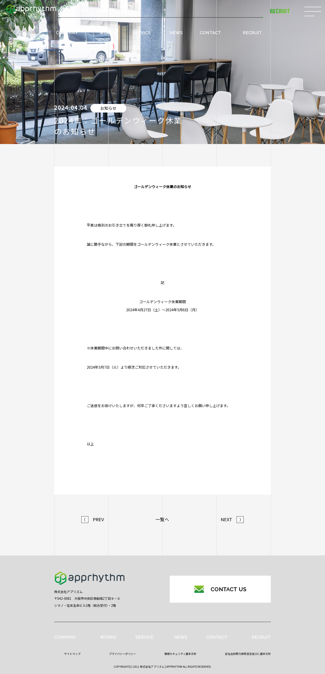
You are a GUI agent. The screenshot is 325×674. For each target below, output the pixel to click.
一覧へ (162, 519)
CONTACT (210, 32)
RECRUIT (252, 32)
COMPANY (67, 32)
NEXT (232, 519)
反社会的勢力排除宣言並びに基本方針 (248, 654)
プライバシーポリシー (122, 654)
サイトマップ (72, 654)
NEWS (176, 32)
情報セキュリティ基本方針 (180, 654)
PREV (92, 519)
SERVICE (142, 32)
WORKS (107, 32)
